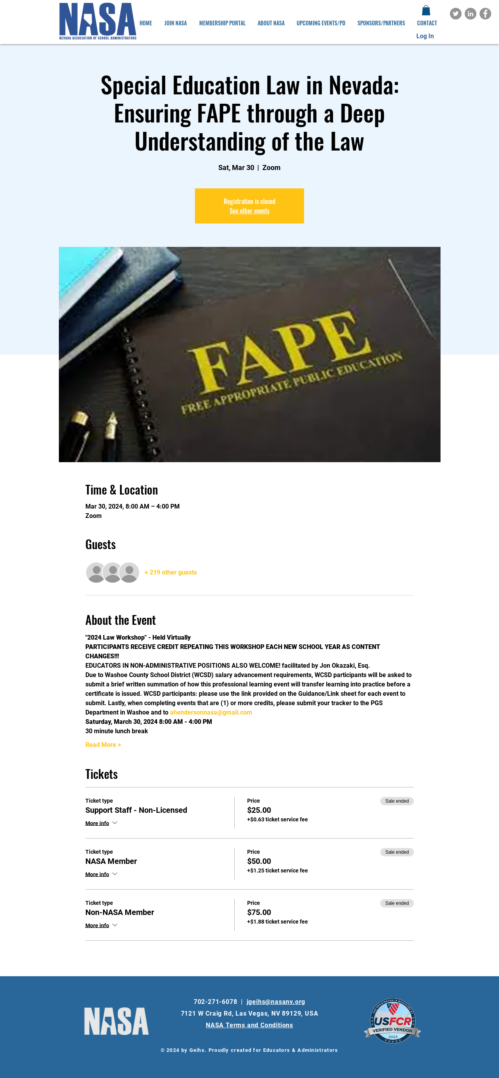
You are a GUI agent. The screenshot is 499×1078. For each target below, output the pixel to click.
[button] (426, 10)
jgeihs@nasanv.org (276, 1001)
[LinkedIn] (470, 14)
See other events (249, 210)
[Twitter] (456, 14)
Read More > (103, 744)
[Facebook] (485, 14)
